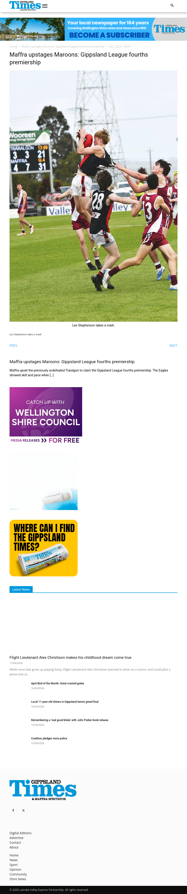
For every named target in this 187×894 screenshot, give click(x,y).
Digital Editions (21, 833)
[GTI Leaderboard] (93, 29)
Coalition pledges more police (49, 738)
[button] (45, 6)
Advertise (16, 838)
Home (13, 46)
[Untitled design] (44, 509)
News (14, 860)
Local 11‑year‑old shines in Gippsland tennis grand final (64, 701)
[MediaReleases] (46, 442)
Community (18, 874)
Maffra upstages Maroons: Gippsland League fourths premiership (63, 46)
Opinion (15, 869)
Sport (13, 865)
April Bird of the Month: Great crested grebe (57, 683)
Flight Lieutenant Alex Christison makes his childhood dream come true (70, 657)
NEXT (173, 346)
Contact (15, 842)
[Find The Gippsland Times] (44, 575)
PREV (13, 346)
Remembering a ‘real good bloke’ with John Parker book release (69, 720)
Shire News (18, 879)
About (14, 847)
